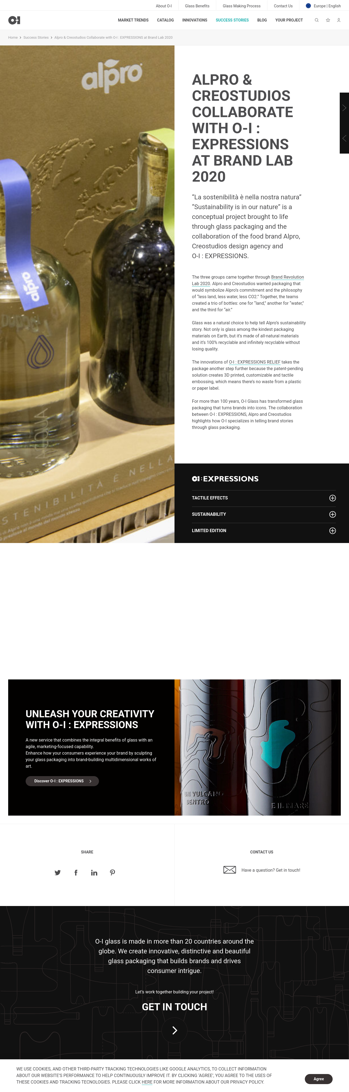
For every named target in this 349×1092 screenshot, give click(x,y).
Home (13, 37)
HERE (147, 1082)
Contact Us (283, 6)
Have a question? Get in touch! (261, 870)
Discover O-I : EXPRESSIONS (59, 781)
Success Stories (232, 20)
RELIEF (255, 362)
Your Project (289, 20)
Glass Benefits (197, 6)
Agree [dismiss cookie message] (319, 1079)
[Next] (344, 108)
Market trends (133, 20)
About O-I (164, 6)
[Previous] (344, 138)
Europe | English (323, 5)
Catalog (165, 20)
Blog (262, 20)
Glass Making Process (242, 6)
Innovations (194, 20)
